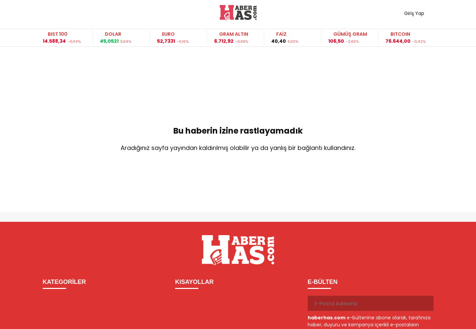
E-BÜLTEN (323, 282)
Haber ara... (78, 12)
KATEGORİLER (64, 282)
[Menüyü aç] (50, 12)
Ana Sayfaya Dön (238, 169)
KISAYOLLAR (194, 282)
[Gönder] (426, 303)
